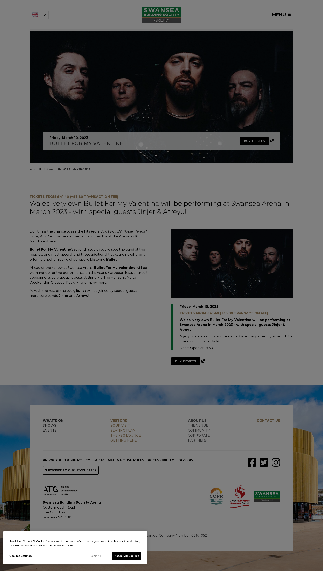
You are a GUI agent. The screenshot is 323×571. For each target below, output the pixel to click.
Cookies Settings (20, 555)
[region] (75, 547)
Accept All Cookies (126, 555)
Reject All (95, 555)
